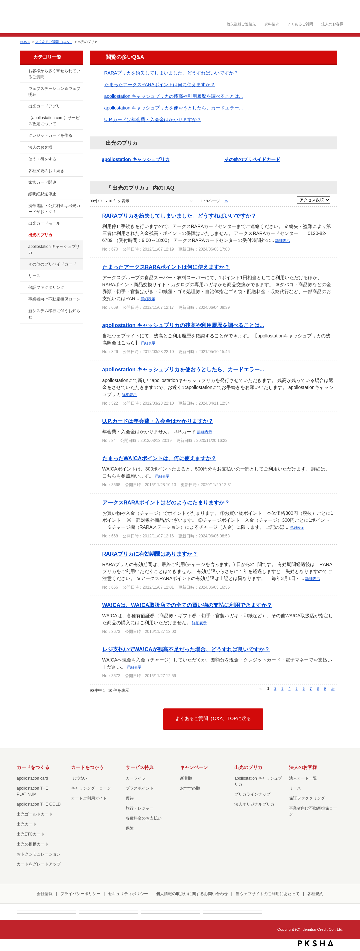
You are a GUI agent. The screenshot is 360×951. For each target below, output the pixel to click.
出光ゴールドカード (35, 814)
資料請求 (271, 24)
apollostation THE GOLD (39, 804)
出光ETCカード (31, 834)
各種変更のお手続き (46, 170)
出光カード (27, 824)
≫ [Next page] (333, 688)
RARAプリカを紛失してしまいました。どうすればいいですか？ (171, 73)
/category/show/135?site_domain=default (23, 89)
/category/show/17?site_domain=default (23, 247)
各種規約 (315, 893)
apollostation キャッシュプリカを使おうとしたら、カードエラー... (173, 107)
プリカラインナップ (252, 794)
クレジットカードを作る (50, 135)
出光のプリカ (40, 235)
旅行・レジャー (140, 808)
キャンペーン (194, 767)
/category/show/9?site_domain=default (23, 159)
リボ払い (79, 778)
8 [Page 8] (318, 688)
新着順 (186, 778)
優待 (130, 798)
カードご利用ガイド (89, 798)
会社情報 (45, 893)
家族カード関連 (42, 182)
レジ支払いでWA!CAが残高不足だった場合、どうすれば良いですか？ (186, 649)
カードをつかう (87, 767)
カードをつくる (33, 767)
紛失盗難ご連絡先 (241, 24)
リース (34, 276)
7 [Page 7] (311, 688)
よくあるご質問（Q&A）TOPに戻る (213, 718)
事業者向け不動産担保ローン (54, 299)
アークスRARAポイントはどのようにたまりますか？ (166, 502)
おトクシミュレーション (39, 854)
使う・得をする (42, 159)
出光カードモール (44, 223)
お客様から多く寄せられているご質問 (54, 74)
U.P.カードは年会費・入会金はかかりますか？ (152, 119)
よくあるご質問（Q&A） (53, 42)
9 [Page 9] (325, 688)
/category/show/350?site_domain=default (23, 311)
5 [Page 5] (297, 688)
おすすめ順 (190, 788)
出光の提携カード (33, 844)
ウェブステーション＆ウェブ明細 (54, 91)
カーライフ (136, 778)
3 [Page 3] (282, 688)
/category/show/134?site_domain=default (23, 71)
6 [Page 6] (304, 688)
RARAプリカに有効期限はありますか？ (150, 554)
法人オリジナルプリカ (254, 804)
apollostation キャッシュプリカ (54, 249)
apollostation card (32, 778)
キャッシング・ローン (91, 788)
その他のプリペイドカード (52, 264)
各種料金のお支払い (144, 818)
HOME (25, 42)
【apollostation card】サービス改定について (54, 120)
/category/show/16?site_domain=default (23, 235)
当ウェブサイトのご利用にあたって (268, 893)
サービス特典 (140, 767)
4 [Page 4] (289, 688)
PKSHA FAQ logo (315, 943)
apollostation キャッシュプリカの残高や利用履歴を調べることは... (173, 96)
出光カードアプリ (44, 106)
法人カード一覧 (303, 778)
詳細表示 (282, 241)
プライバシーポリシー (80, 893)
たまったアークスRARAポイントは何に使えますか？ (159, 84)
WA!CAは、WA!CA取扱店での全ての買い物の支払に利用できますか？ (187, 605)
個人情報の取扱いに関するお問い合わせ (192, 893)
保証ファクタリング (46, 287)
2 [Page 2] (275, 688)
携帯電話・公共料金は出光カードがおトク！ (54, 208)
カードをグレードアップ (39, 864)
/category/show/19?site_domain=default (23, 264)
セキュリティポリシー (128, 893)
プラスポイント (140, 788)
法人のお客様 (332, 24)
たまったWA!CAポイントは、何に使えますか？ (159, 458)
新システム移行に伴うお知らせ (54, 313)
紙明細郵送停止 (42, 194)
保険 (130, 828)
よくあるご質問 (300, 24)
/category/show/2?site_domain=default (23, 135)
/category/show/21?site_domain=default (23, 147)
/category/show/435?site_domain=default (23, 106)
